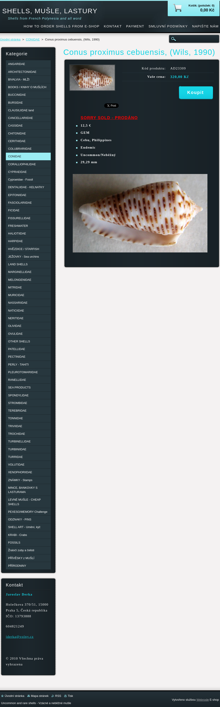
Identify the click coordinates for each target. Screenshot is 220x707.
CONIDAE (33, 39)
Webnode (202, 699)
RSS (58, 696)
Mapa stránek (39, 696)
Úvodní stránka (10, 39)
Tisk (70, 696)
